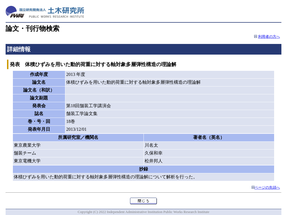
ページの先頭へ (267, 188)
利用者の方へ (269, 37)
